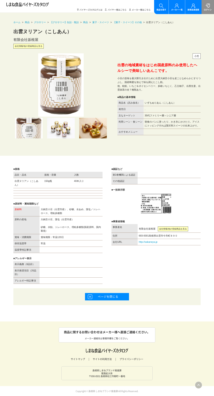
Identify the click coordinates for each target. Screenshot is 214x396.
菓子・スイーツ (100, 22)
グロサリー (40, 22)
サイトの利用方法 (102, 359)
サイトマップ (78, 359)
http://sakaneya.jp (148, 242)
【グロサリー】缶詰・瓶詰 (64, 22)
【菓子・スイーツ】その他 (127, 22)
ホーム (17, 22)
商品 (27, 22)
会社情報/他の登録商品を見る (28, 46)
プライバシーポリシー (131, 359)
